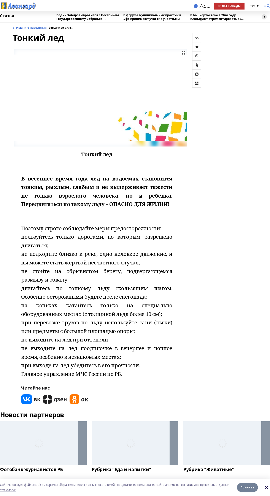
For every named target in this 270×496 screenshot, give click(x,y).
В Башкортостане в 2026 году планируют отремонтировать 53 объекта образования (215, 17)
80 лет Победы (229, 6)
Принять (247, 487)
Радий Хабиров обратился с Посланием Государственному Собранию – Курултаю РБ (87, 17)
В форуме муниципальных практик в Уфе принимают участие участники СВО (152, 17)
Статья (7, 15)
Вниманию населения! (30, 28)
